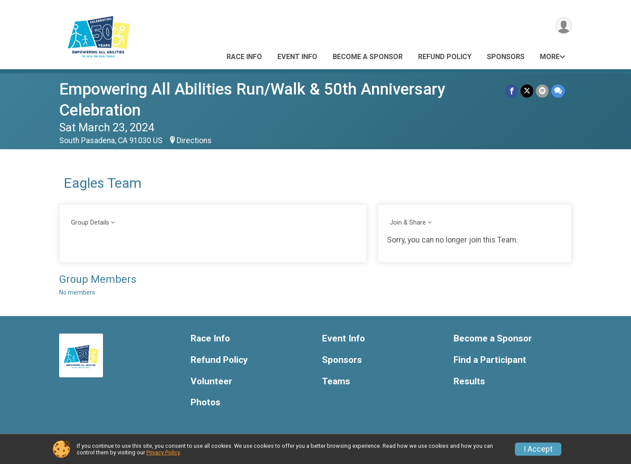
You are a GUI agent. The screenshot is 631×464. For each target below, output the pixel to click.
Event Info (297, 57)
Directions (194, 140)
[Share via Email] (542, 90)
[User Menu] (564, 26)
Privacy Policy (163, 452)
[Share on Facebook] (511, 90)
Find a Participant (490, 360)
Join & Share (408, 222)
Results (469, 381)
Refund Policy (444, 57)
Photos (205, 402)
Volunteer (211, 381)
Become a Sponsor (368, 57)
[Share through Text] (558, 90)
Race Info (244, 57)
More (550, 57)
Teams (336, 381)
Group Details (90, 222)
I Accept (538, 449)
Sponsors (506, 57)
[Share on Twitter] (527, 90)
